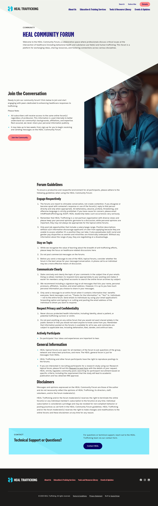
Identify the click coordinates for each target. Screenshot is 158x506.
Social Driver (115, 496)
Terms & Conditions (80, 496)
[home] (23, 8)
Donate (145, 4)
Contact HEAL (93, 446)
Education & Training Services (64, 479)
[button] (72, 9)
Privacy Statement (95, 496)
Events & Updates (107, 479)
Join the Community (20, 138)
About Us (47, 479)
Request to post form (78, 368)
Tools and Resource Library (88, 479)
